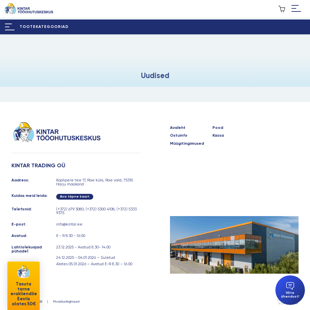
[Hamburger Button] (296, 9)
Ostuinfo (178, 136)
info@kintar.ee (69, 224)
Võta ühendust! (290, 290)
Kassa (218, 136)
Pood (217, 128)
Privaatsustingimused (66, 301)
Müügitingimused (187, 144)
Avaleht (177, 128)
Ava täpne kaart (75, 196)
